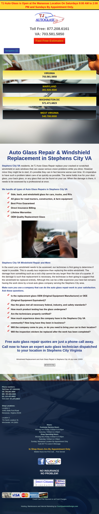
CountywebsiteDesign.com (67, 506)
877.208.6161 (15, 389)
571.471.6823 (10, 396)
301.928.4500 (11, 394)
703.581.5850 (10, 392)
